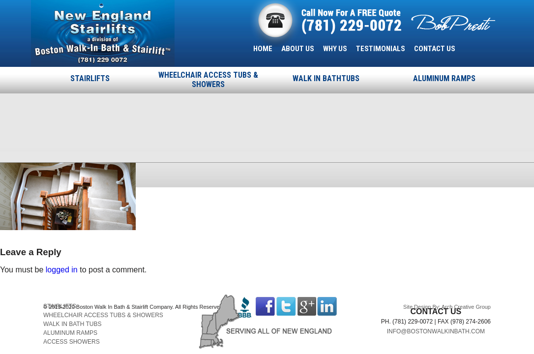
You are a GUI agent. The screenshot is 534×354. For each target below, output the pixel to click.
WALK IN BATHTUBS (326, 78)
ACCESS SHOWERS (71, 341)
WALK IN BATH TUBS (72, 324)
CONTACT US (434, 48)
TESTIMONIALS (380, 48)
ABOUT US (297, 48)
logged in (62, 270)
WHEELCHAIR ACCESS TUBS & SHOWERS (208, 79)
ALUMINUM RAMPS (444, 78)
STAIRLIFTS (90, 78)
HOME (262, 48)
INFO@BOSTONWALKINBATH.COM (436, 331)
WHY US (335, 48)
